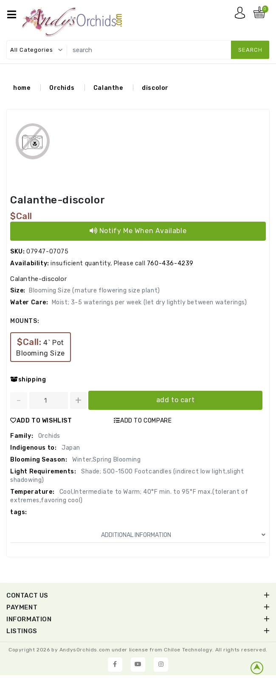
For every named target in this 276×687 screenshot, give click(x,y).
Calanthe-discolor (57, 201)
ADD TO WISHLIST (41, 422)
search (250, 50)
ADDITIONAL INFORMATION (183, 536)
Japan (70, 449)
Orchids (61, 89)
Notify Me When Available (138, 232)
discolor (155, 89)
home (21, 89)
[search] (166, 50)
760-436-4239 (170, 264)
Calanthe (108, 89)
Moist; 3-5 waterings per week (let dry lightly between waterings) (149, 303)
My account (242, 15)
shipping (28, 380)
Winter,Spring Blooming (106, 460)
